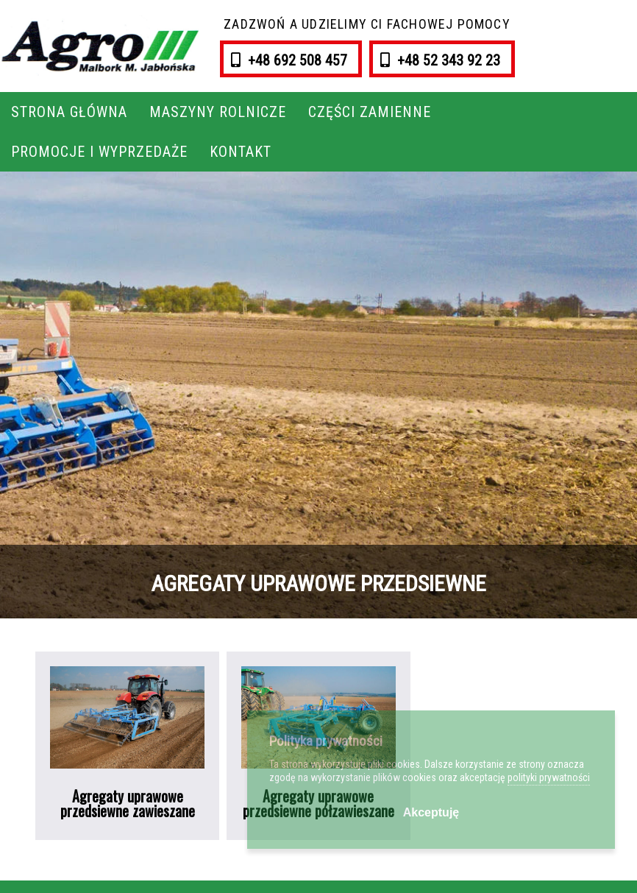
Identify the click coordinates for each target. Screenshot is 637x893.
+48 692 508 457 (295, 60)
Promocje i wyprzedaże (99, 151)
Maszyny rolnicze (217, 112)
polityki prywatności (549, 777)
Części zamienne (369, 112)
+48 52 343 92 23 (447, 60)
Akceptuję (431, 812)
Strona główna (69, 112)
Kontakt (240, 151)
